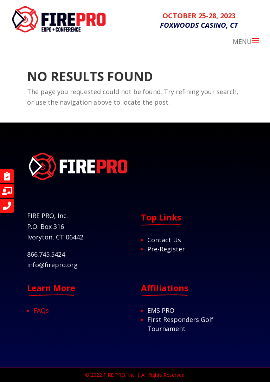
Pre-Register (166, 249)
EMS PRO (160, 310)
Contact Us (164, 240)
